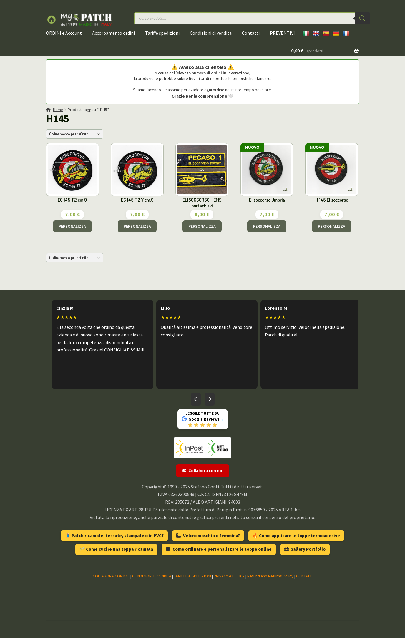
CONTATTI (304, 576)
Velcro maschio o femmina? (208, 535)
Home (58, 109)
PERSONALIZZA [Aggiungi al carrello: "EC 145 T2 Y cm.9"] (137, 226)
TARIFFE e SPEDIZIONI (192, 576)
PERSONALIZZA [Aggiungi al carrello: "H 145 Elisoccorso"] (331, 226)
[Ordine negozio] (74, 134)
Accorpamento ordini (113, 33)
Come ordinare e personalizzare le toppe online (219, 549)
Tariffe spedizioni (162, 33)
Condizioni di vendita (211, 33)
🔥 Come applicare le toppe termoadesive (296, 535)
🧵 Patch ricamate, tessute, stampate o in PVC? (114, 535)
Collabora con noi (202, 470)
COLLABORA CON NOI (111, 576)
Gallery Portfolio (305, 549)
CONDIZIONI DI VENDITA (151, 576)
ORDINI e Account (64, 33)
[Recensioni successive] (210, 399)
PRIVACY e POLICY (229, 576)
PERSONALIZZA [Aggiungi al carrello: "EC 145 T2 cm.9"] (72, 226)
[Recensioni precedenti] (196, 399)
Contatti (251, 33)
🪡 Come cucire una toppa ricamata (116, 549)
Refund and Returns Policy (270, 576)
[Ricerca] (362, 18)
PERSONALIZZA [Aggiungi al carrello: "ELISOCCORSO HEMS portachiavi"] (202, 226)
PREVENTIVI (282, 33)
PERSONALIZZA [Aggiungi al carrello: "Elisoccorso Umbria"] (266, 226)
